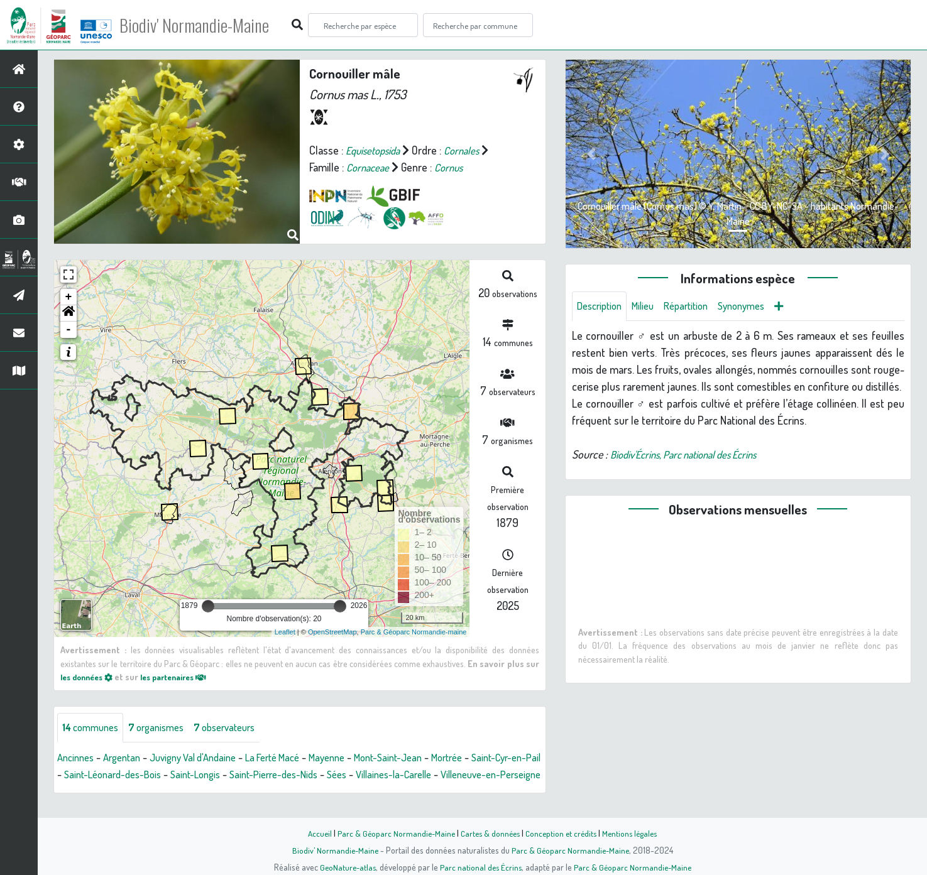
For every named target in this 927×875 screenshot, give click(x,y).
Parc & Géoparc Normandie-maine (414, 632)
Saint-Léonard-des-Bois (170, 775)
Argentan (128, 758)
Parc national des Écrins (480, 866)
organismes (164, 728)
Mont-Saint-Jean (422, 758)
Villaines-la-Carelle (476, 775)
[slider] (208, 606)
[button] (68, 313)
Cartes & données (489, 833)
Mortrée (487, 758)
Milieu (649, 306)
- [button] (68, 329)
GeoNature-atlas (344, 866)
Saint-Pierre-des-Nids (345, 775)
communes (93, 728)
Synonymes (758, 306)
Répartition (696, 306)
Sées (414, 775)
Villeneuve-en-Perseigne (113, 792)
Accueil (313, 833)
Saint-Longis (260, 775)
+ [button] (68, 297)
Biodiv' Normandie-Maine (206, 25)
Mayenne (355, 758)
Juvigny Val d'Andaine (206, 758)
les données (89, 676)
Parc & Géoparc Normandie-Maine (392, 833)
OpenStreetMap (332, 632)
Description (602, 306)
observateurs (240, 728)
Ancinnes (77, 758)
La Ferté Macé (295, 758)
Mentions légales (634, 833)
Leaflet (285, 632)
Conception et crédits (563, 833)
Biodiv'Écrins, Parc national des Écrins (693, 455)
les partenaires (184, 676)
